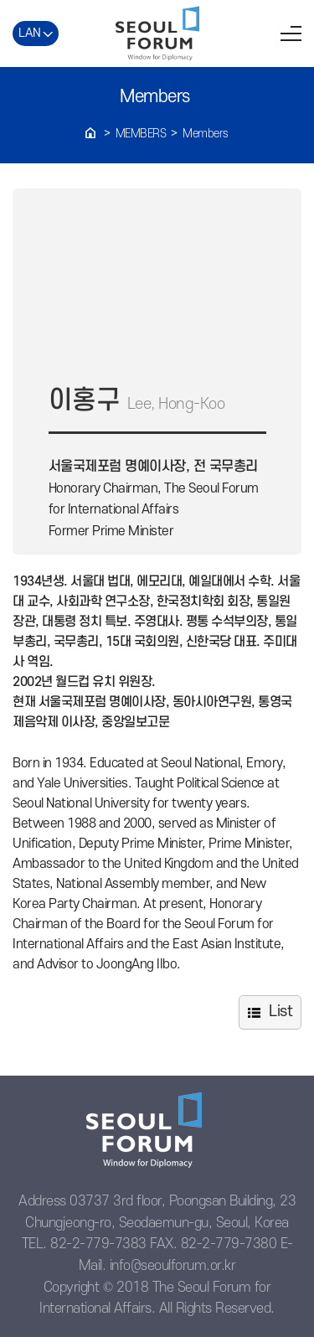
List (280, 1011)
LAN (29, 33)
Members (141, 133)
